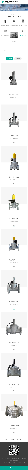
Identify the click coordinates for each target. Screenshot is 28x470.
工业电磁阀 (9, 58)
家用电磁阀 (17, 58)
